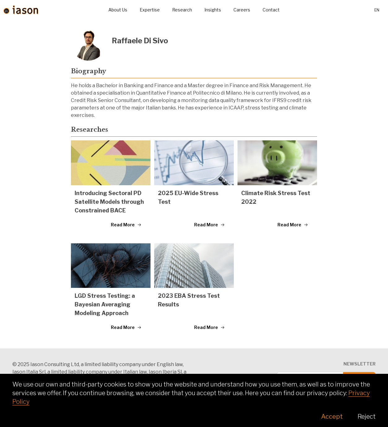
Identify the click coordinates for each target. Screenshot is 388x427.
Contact (271, 9)
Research (182, 9)
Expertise (150, 9)
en (376, 10)
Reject (367, 416)
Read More (126, 224)
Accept (332, 416)
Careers (241, 9)
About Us (117, 9)
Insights (212, 9)
